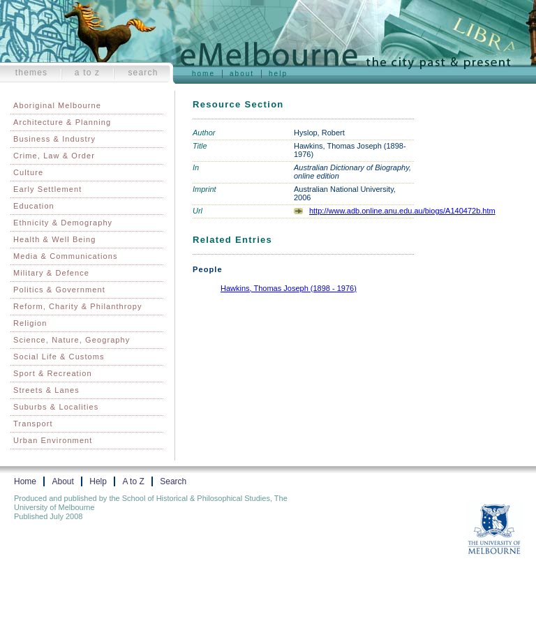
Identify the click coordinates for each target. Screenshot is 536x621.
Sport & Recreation (52, 373)
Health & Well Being (54, 239)
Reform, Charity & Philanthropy (77, 306)
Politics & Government (59, 289)
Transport (33, 423)
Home (203, 73)
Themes (31, 72)
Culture (28, 172)
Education (33, 206)
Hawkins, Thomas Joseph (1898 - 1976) (289, 288)
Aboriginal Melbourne (57, 105)
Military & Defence (51, 273)
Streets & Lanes (46, 390)
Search (143, 72)
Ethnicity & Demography (62, 222)
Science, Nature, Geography (71, 340)
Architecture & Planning (62, 122)
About (242, 73)
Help (278, 73)
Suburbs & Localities (55, 407)
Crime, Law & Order (54, 155)
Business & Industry (54, 139)
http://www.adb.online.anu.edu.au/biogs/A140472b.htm (402, 211)
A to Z (87, 72)
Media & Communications (65, 256)
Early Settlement (47, 189)
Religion (30, 323)
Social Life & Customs (59, 356)
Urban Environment (52, 440)
